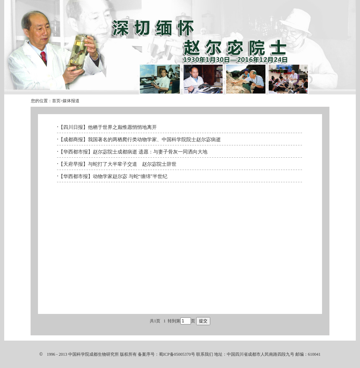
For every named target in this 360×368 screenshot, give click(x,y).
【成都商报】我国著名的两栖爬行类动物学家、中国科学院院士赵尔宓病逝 (139, 139)
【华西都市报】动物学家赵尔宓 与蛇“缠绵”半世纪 (112, 176)
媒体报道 (71, 100)
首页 (56, 100)
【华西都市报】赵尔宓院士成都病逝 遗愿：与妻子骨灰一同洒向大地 (132, 152)
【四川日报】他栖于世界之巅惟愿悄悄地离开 (107, 127)
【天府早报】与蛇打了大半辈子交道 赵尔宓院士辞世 (117, 164)
